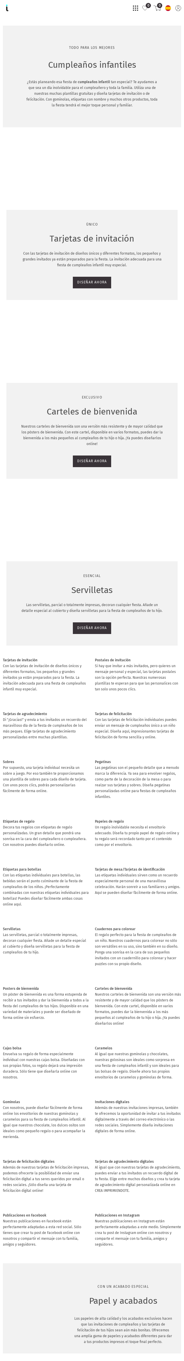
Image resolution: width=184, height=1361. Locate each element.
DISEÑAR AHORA (21, 255)
